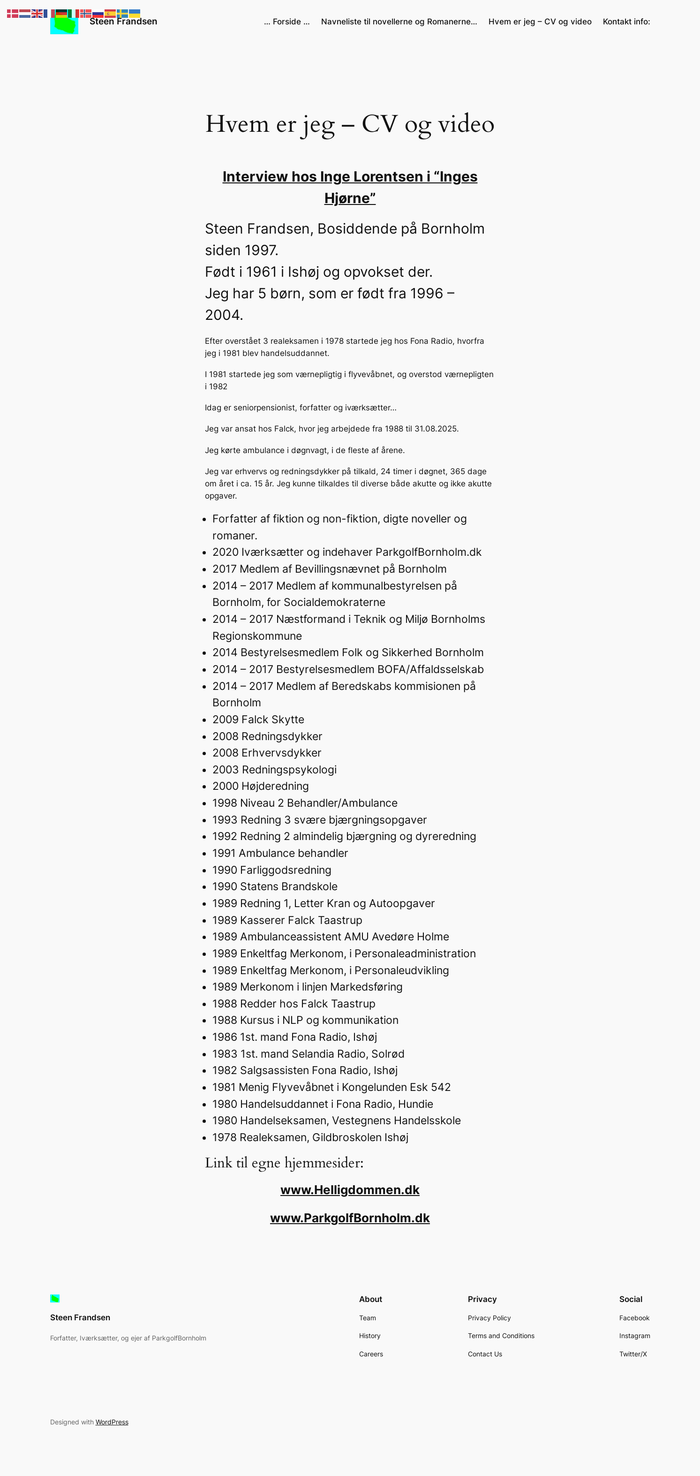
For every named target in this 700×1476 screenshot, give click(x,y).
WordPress (112, 1422)
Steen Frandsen (124, 21)
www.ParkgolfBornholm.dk (350, 1218)
